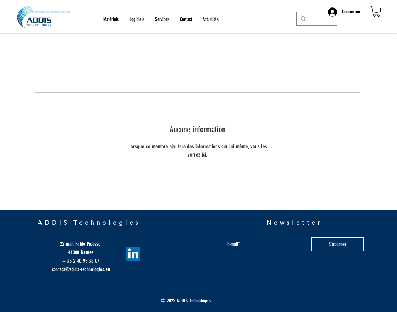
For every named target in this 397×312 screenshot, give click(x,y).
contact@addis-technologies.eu (81, 269)
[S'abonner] (337, 244)
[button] (376, 11)
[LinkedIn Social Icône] (133, 254)
